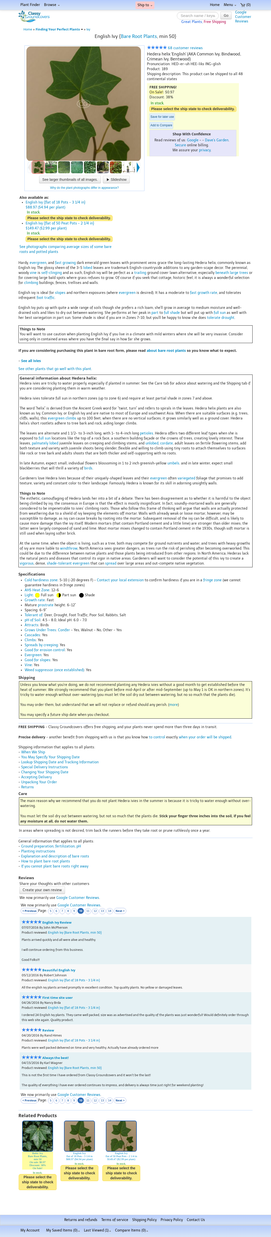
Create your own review (42, 890)
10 (80, 911)
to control (157, 737)
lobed (87, 268)
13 (102, 911)
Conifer (64, 630)
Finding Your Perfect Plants (59, 29)
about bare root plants (166, 350)
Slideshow (116, 180)
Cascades (32, 635)
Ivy (88, 29)
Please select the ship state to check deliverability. (193, 109)
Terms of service (114, 1220)
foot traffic (46, 298)
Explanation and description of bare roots (55, 856)
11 (87, 911)
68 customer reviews (175, 48)
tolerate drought (220, 318)
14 (109, 911)
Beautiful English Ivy (58, 970)
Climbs (30, 640)
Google (193, 140)
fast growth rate (203, 293)
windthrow (68, 548)
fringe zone (212, 580)
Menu (230, 5)
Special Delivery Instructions (44, 767)
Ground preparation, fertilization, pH (51, 846)
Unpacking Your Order (39, 782)
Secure (180, 145)
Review (48, 1030)
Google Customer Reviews (77, 898)
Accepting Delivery (36, 777)
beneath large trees (231, 273)
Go (226, 15)
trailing (140, 273)
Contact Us (196, 1220)
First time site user (57, 998)
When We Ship (33, 752)
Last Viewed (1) (97, 1230)
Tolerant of (33, 615)
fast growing (65, 263)
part (154, 313)
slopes (60, 293)
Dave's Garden (216, 140)
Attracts (31, 625)
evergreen (38, 263)
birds (88, 468)
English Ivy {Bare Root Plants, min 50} (75, 932)
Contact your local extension (120, 580)
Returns (27, 787)
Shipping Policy (144, 1220)
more (173, 705)
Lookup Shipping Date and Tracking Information (60, 762)
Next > (120, 911)
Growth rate (35, 600)
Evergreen (33, 655)
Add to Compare (161, 125)
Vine (28, 665)
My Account (30, 1230)
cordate (166, 443)
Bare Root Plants (139, 36)
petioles (146, 433)
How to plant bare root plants (45, 861)
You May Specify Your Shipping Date (50, 757)
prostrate (46, 605)
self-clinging (51, 273)
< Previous (29, 911)
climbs (71, 418)
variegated (186, 478)
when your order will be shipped (205, 737)
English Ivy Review (56, 922)
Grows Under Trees (40, 630)
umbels (173, 463)
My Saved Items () (63, 1230)
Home (215, 5)
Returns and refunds (80, 1220)
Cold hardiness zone (41, 580)
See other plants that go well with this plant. (55, 369)
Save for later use (162, 117)
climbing (31, 283)
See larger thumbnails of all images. (70, 180)
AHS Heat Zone (37, 590)
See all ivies (31, 360)
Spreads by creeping (41, 645)
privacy (204, 150)
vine (33, 273)
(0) (245, 5)
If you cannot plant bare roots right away (54, 866)
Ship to (144, 5)
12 (95, 911)
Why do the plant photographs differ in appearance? (84, 188)
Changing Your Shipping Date (44, 772)
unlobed (151, 443)
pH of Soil (32, 620)
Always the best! (55, 1058)
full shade (172, 313)
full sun (220, 313)
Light (29, 595)
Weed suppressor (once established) (54, 670)
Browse (52, 5)
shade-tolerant (59, 563)
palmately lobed (45, 443)
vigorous (27, 563)
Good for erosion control (45, 650)
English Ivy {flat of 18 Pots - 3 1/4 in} (74, 980)
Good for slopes (37, 660)
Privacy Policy (172, 1220)
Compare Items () (131, 1230)
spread (110, 563)
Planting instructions (38, 851)
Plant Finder (30, 5)
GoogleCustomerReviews (243, 16)
